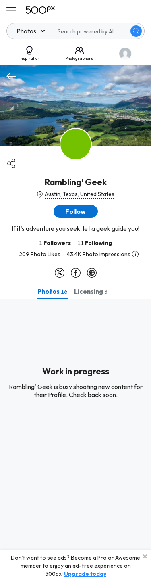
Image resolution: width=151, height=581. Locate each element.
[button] (76, 211)
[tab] (52, 291)
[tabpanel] (75, 440)
